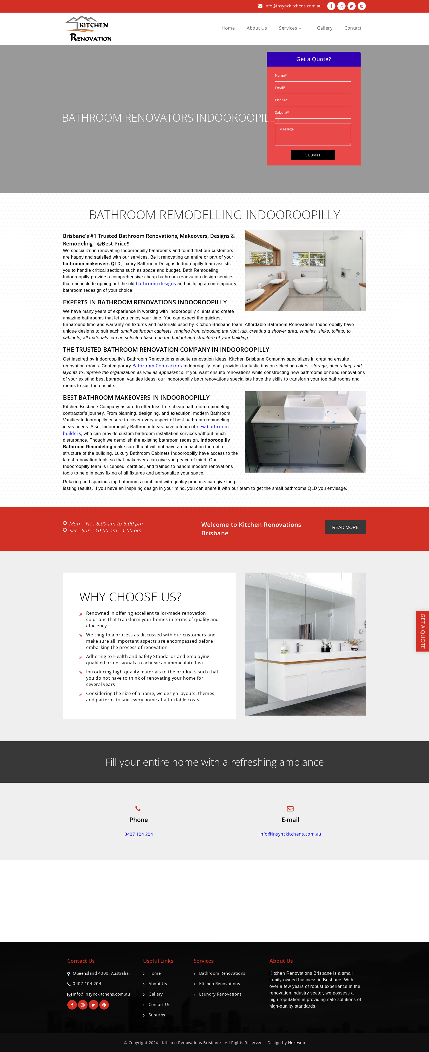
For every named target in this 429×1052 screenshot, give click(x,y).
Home (228, 28)
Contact (353, 28)
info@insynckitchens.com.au (293, 5)
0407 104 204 (138, 834)
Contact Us (159, 1004)
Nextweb (296, 1042)
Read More (345, 527)
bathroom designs (156, 284)
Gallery (325, 28)
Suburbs (157, 1014)
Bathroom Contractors (157, 366)
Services (292, 28)
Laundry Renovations (220, 994)
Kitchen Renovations (219, 983)
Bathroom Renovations (222, 973)
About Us (257, 28)
